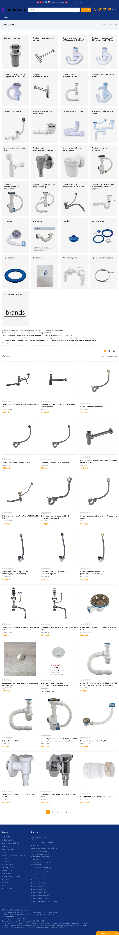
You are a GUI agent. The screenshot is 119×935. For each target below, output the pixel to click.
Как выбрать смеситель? (41, 851)
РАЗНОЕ (5, 882)
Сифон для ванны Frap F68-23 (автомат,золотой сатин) (93, 573)
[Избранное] (104, 9)
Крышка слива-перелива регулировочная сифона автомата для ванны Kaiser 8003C (58, 685)
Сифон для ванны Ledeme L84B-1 (16, 462)
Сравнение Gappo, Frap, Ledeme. (44, 848)
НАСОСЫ (6, 879)
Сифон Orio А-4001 (10, 741)
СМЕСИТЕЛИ (7, 840)
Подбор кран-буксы (39, 877)
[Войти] (94, 9)
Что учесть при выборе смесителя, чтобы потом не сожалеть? (42, 856)
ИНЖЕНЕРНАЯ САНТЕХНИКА (14, 855)
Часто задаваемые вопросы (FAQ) (42, 838)
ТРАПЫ (5, 852)
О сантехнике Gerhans (40, 895)
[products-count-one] (109, 351)
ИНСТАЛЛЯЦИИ (8, 864)
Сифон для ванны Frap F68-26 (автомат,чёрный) (54, 573)
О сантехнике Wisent (40, 892)
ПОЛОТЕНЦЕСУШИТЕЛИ (12, 876)
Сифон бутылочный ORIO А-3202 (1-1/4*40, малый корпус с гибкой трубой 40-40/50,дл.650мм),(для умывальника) (98, 685)
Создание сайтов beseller (107, 933)
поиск (32, 10)
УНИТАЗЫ (6, 873)
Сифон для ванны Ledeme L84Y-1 (94, 407)
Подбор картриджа (39, 874)
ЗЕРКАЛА (6, 861)
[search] (86, 10)
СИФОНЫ (6, 858)
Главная (104, 25)
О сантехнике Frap (39, 880)
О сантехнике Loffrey (40, 871)
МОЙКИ (5, 846)
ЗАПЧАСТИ (6, 837)
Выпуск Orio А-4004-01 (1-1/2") (93, 741)
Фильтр (6, 356)
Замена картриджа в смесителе (44, 901)
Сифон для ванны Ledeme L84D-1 (55, 462)
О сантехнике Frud (39, 889)
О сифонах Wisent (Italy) (41, 868)
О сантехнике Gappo (39, 883)
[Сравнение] (99, 9)
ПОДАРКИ (6, 886)
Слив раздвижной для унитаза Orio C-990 (98, 797)
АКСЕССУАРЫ (7, 849)
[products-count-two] (105, 351)
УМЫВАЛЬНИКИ (9, 867)
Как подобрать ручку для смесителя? (41, 863)
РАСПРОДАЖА (8, 889)
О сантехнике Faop (39, 886)
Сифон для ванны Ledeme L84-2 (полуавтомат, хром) (55, 517)
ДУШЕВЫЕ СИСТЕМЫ (10, 843)
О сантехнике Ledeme (40, 898)
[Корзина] (108, 9)
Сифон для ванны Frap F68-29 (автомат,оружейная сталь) (15, 573)
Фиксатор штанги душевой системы (42, 844)
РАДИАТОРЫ (7, 870)
